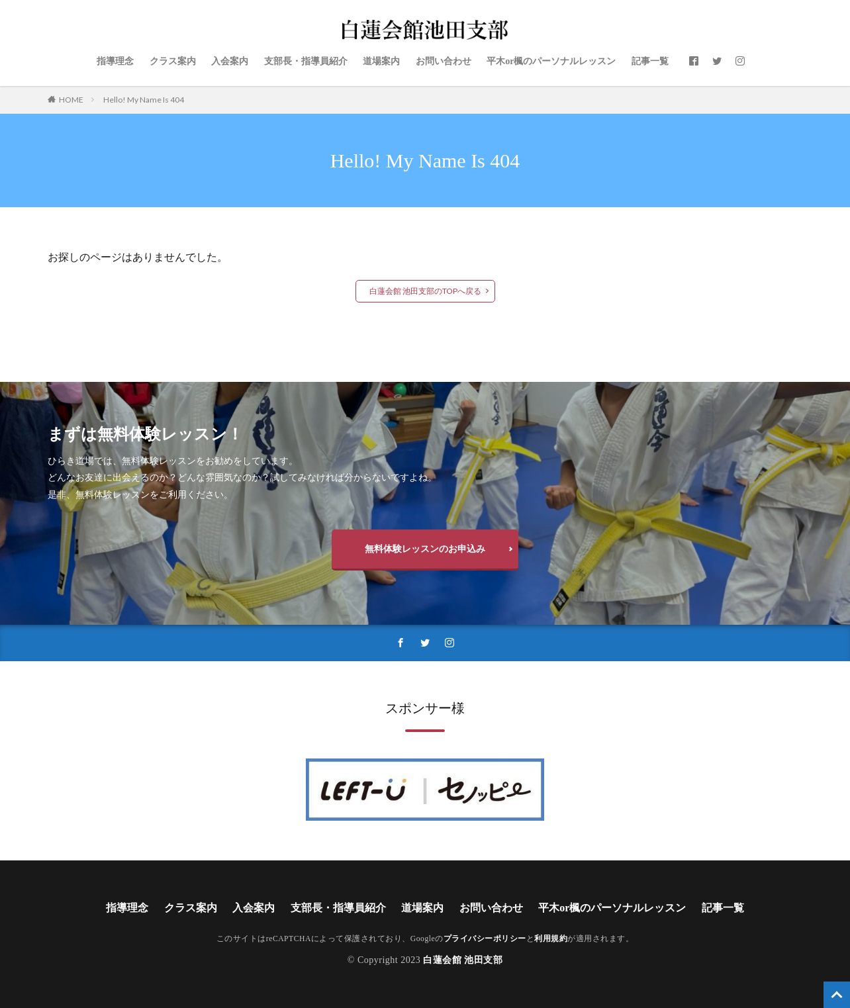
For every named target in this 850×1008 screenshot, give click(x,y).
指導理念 (115, 61)
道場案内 (381, 61)
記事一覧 (650, 61)
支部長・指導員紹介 (306, 61)
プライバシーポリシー (485, 939)
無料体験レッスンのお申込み (425, 548)
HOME (71, 100)
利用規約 (550, 939)
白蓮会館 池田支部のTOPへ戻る (425, 291)
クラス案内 (173, 61)
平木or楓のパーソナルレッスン (551, 61)
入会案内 (229, 61)
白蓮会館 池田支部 (462, 960)
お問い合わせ (443, 61)
